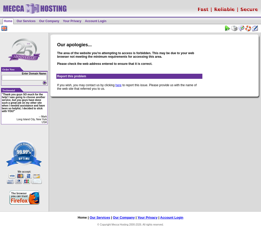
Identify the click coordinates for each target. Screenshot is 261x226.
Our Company (49, 21)
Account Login (95, 21)
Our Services (26, 21)
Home (8, 21)
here (118, 85)
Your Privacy (72, 21)
